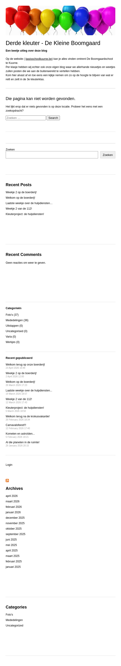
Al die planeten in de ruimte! (23, 444)
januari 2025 (13, 566)
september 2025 (15, 534)
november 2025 (15, 523)
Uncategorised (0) (16, 331)
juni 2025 (11, 539)
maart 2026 (13, 501)
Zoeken (10, 149)
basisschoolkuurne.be (38, 58)
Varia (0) (11, 336)
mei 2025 (11, 545)
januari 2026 (13, 512)
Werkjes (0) (13, 342)
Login (9, 464)
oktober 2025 (14, 528)
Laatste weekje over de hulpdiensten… (29, 203)
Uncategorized (14, 625)
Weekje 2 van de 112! (19, 208)
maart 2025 (13, 556)
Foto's (9, 614)
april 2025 (12, 550)
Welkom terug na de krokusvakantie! (28, 418)
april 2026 (12, 496)
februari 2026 (14, 506)
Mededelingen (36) (17, 320)
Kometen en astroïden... (20, 435)
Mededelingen (14, 620)
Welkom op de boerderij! (20, 197)
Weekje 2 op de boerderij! (21, 192)
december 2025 (15, 517)
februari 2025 (14, 561)
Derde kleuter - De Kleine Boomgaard (53, 43)
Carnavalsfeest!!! (18, 426)
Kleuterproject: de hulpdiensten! (25, 214)
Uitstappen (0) (14, 325)
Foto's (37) (12, 314)
